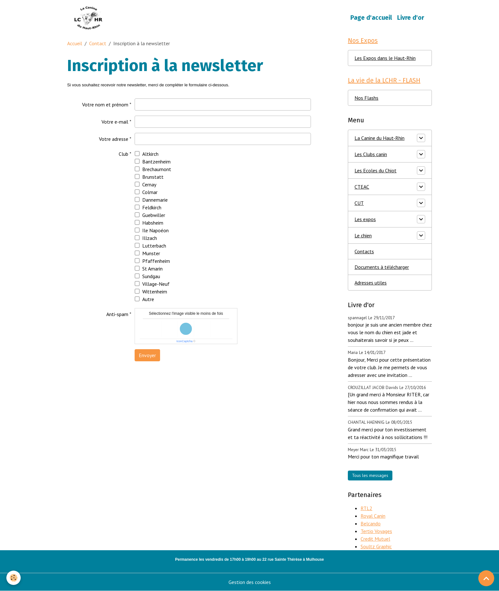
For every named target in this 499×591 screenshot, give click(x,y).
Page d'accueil (371, 17)
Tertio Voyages (376, 531)
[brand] (90, 18)
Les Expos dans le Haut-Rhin (385, 58)
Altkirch (150, 154)
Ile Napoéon (155, 230)
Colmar (150, 192)
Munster (151, 253)
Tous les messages (370, 475)
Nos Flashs (366, 98)
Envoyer (147, 355)
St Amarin (152, 268)
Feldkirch (151, 207)
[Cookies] (13, 578)
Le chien (363, 235)
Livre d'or (410, 17)
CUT (359, 203)
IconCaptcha (184, 341)
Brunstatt (153, 177)
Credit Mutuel (375, 539)
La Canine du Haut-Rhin (379, 138)
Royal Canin (373, 516)
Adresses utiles (371, 282)
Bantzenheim (156, 161)
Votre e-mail (115, 122)
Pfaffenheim (156, 261)
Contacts (364, 251)
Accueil (74, 43)
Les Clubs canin (371, 154)
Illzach (149, 238)
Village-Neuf (156, 284)
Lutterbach (154, 245)
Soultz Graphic (376, 546)
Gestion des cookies (249, 582)
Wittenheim (154, 291)
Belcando (371, 523)
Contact (97, 43)
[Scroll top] (486, 578)
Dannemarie (155, 200)
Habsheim (152, 223)
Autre (148, 299)
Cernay (149, 184)
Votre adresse (113, 139)
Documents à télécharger (382, 267)
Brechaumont (156, 169)
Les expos (365, 219)
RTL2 (366, 508)
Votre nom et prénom (105, 104)
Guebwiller (153, 215)
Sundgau (151, 276)
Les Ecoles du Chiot (376, 170)
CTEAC (362, 187)
